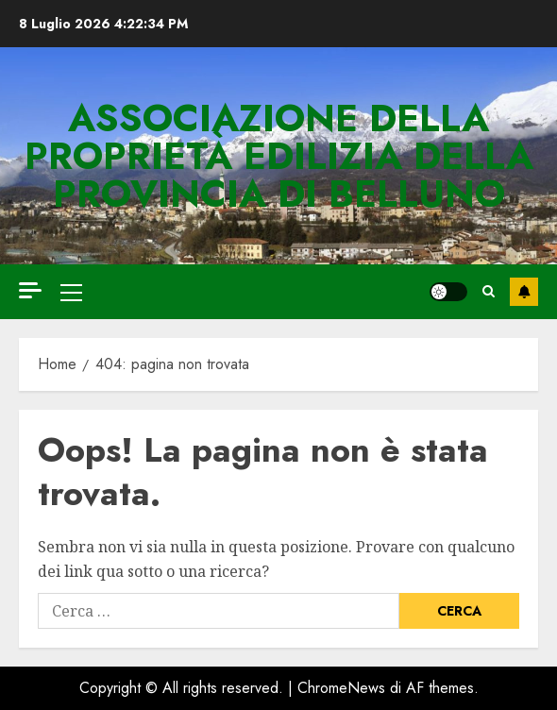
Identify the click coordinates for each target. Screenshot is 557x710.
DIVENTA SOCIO (524, 292)
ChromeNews (341, 688)
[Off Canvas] (30, 290)
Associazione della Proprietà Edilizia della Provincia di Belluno (279, 156)
